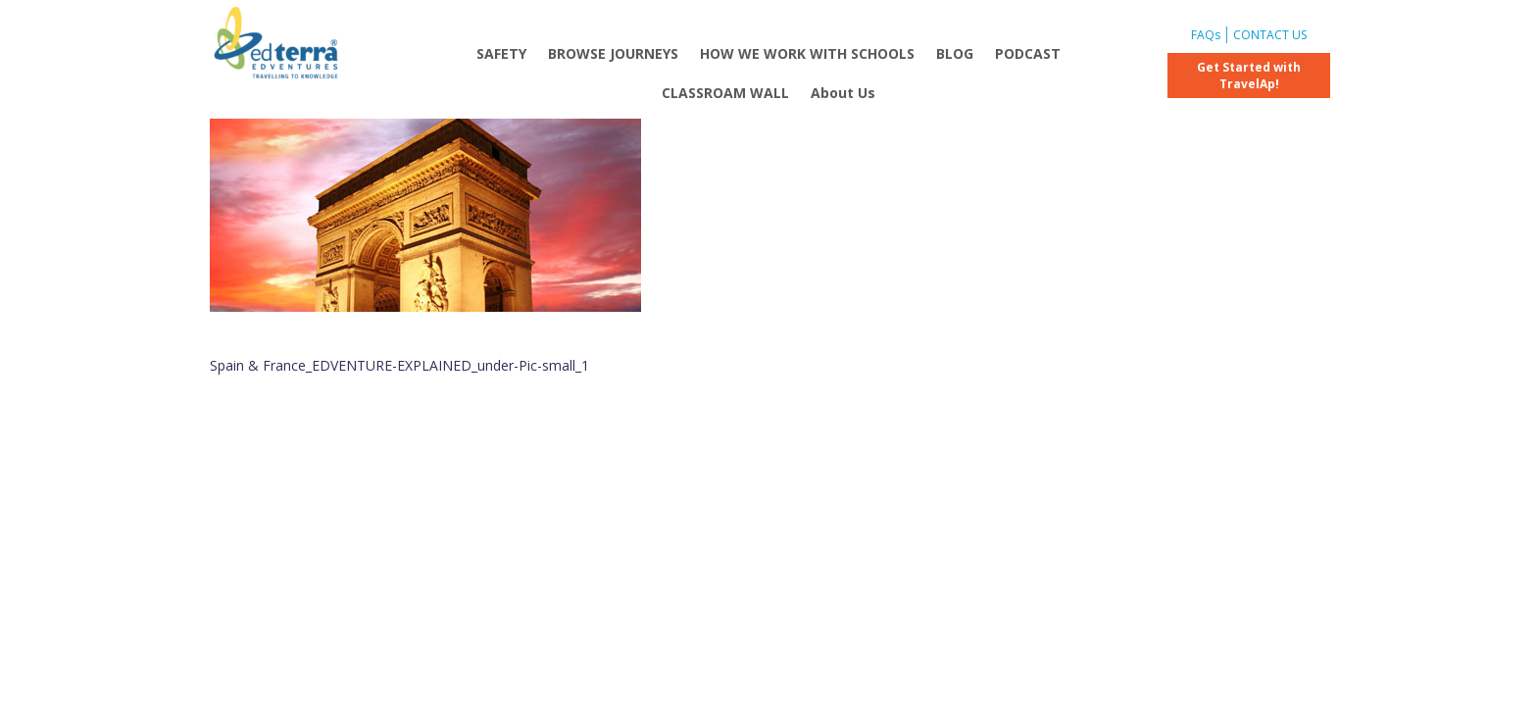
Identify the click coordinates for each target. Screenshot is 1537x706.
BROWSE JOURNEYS (613, 53)
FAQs (1205, 34)
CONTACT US (1270, 34)
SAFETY (501, 53)
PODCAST (1028, 53)
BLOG (954, 53)
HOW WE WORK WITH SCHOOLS (807, 53)
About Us (843, 92)
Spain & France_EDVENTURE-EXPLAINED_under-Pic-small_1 (399, 365)
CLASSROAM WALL (725, 92)
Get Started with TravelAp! (1249, 75)
